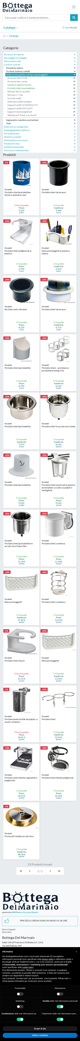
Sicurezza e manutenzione (39, 150)
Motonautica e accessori (39, 140)
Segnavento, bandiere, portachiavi (40, 120)
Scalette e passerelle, (39, 147)
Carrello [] (69, 27)
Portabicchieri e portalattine (41, 88)
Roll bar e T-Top (41, 95)
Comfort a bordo (40, 64)
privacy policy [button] (48, 959)
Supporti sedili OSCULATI (41, 108)
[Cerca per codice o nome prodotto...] (36, 17)
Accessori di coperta (39, 54)
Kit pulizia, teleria (40, 68)
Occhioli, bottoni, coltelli (40, 71)
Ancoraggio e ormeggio (39, 58)
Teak (40, 123)
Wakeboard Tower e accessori (41, 115)
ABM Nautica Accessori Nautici (25, 912)
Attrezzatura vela (39, 61)
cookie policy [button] (27, 967)
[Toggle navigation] (74, 7)
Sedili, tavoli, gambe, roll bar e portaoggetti (41, 74)
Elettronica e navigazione (39, 126)
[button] (76, 951)
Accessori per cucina (41, 81)
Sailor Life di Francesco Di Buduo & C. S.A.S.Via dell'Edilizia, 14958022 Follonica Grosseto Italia (23, 945)
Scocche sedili (41, 98)
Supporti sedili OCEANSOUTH (41, 105)
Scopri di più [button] (40, 1029)
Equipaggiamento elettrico (39, 130)
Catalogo (10, 27)
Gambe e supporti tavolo (41, 84)
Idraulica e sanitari (39, 137)
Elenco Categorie (8, 929)
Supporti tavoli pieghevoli (41, 111)
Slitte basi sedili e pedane (41, 101)
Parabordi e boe (39, 143)
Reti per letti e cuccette (41, 91)
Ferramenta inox (39, 133)
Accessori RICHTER (41, 78)
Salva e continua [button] (40, 1035)
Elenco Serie (7, 932)
